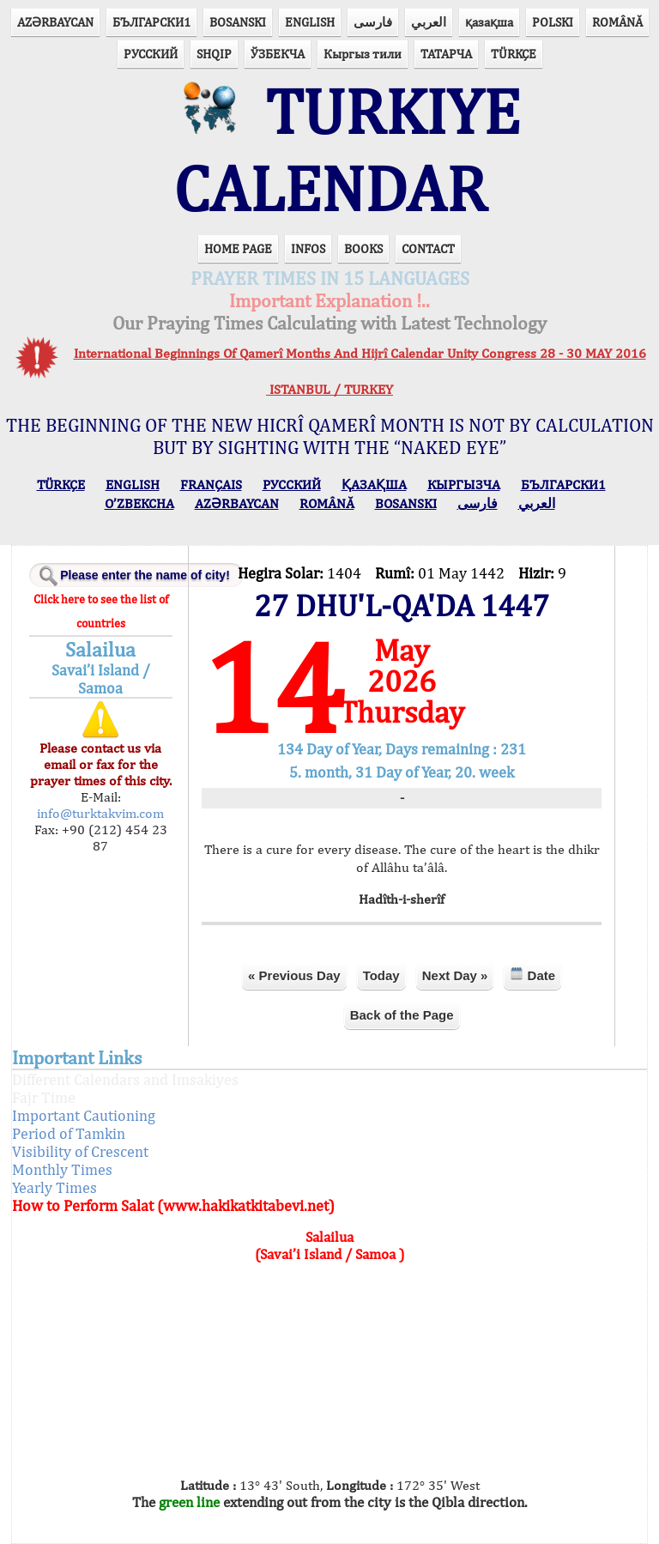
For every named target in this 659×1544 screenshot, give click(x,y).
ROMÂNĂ (617, 22)
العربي (428, 22)
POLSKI (552, 22)
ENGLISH (310, 22)
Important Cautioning (83, 1115)
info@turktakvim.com (100, 813)
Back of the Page (402, 1015)
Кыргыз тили (362, 53)
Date (532, 974)
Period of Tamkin (68, 1133)
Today (381, 975)
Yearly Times (54, 1187)
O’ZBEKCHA (139, 503)
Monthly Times (62, 1169)
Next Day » (455, 975)
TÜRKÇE (513, 53)
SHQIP (214, 53)
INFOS (308, 248)
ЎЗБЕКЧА (278, 53)
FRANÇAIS (211, 484)
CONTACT (428, 248)
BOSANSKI (237, 22)
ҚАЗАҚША (374, 484)
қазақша (489, 22)
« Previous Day (294, 975)
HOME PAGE (238, 248)
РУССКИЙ (151, 53)
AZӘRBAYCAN (55, 22)
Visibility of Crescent (80, 1151)
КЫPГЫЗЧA (463, 484)
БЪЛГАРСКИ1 (151, 22)
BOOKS (363, 248)
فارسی (373, 22)
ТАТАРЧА (446, 53)
